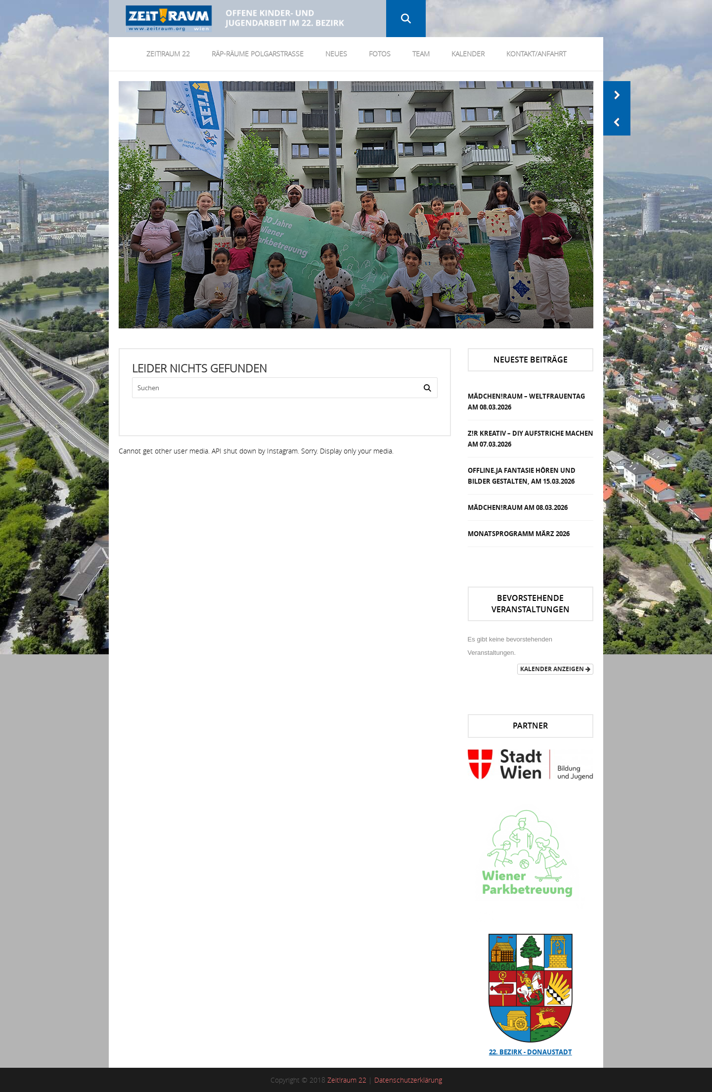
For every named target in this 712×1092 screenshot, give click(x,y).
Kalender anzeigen (555, 669)
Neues (336, 53)
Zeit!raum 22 (346, 1080)
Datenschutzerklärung (408, 1080)
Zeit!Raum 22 (168, 53)
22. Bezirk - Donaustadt (530, 1051)
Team (421, 53)
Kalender (468, 53)
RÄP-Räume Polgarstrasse (258, 53)
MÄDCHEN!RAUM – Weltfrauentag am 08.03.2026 (526, 401)
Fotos (380, 53)
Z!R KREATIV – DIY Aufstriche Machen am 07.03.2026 (530, 439)
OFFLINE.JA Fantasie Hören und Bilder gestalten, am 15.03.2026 (522, 476)
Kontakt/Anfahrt (536, 53)
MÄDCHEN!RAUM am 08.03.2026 (518, 507)
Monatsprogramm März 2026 (519, 533)
